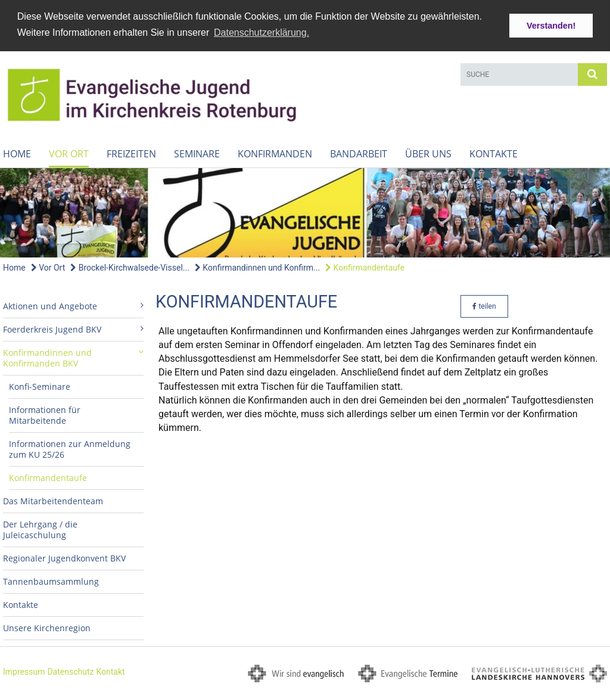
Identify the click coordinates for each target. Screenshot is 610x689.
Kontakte (493, 152)
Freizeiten (131, 152)
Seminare (197, 152)
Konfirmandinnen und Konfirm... (257, 266)
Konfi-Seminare (39, 385)
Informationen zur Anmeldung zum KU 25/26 (69, 448)
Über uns (428, 152)
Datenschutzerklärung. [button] (261, 32)
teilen (484, 305)
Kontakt (110, 670)
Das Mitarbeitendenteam (53, 499)
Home (17, 152)
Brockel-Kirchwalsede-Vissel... (129, 266)
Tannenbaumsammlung (51, 580)
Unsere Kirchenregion (47, 626)
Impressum (24, 670)
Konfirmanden (275, 152)
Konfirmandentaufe (364, 266)
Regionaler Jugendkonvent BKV (64, 557)
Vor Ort (69, 152)
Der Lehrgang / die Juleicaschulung (40, 528)
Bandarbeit (358, 152)
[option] (305, 211)
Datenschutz (70, 670)
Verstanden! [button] (551, 25)
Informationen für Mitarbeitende (44, 414)
